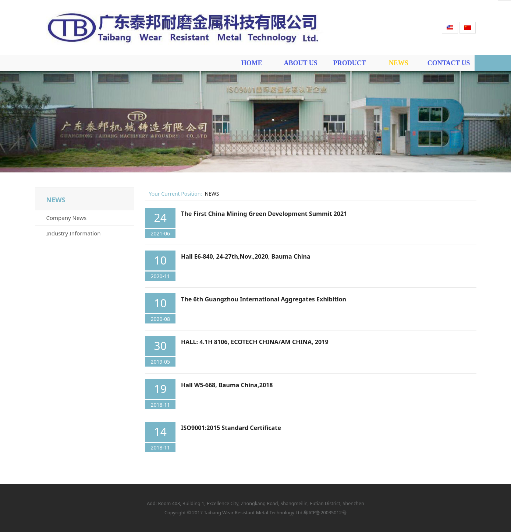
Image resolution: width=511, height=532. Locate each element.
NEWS (398, 63)
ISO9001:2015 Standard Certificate (231, 428)
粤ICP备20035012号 (325, 513)
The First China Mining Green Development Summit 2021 (264, 214)
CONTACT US (448, 63)
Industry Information (73, 233)
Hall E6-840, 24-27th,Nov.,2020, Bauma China (245, 256)
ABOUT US (300, 63)
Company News (66, 217)
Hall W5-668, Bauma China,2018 (227, 385)
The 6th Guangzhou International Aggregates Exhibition (263, 299)
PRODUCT (349, 63)
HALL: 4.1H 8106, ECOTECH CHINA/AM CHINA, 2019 (255, 342)
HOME (251, 63)
